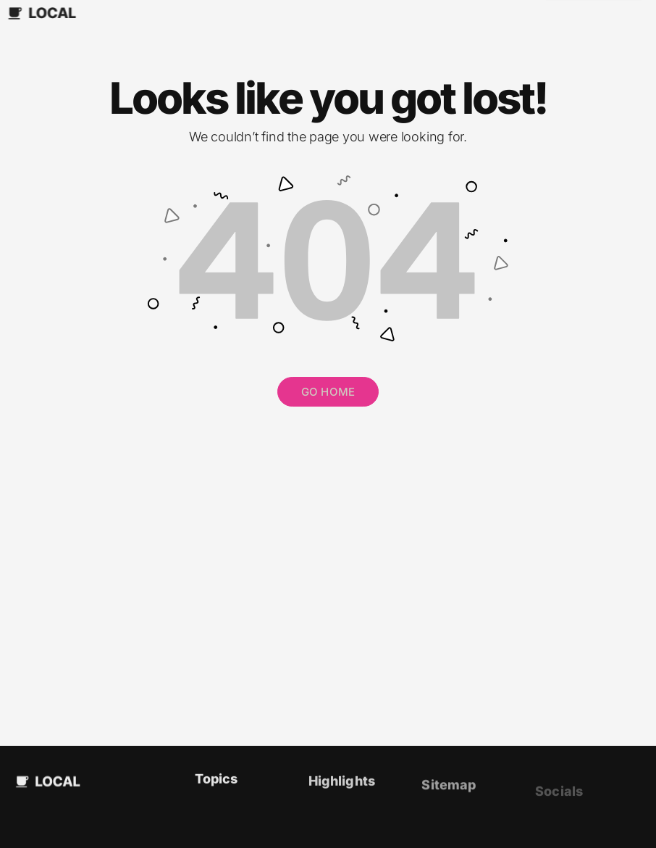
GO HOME (328, 392)
